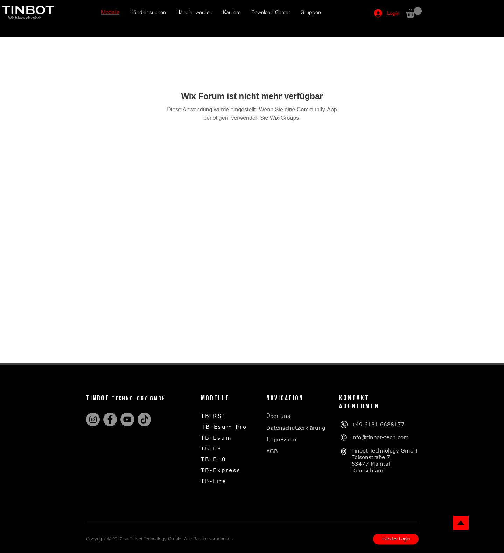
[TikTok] (144, 419)
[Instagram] (93, 419)
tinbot (99, 398)
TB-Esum (216, 437)
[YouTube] (127, 419)
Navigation (284, 398)
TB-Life (213, 481)
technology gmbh (139, 398)
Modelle (215, 398)
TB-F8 (211, 448)
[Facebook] (110, 419)
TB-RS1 (214, 416)
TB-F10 (213, 459)
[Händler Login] (396, 539)
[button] (110, 12)
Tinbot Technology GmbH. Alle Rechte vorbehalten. (182, 538)
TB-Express (221, 470)
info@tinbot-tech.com (380, 437)
